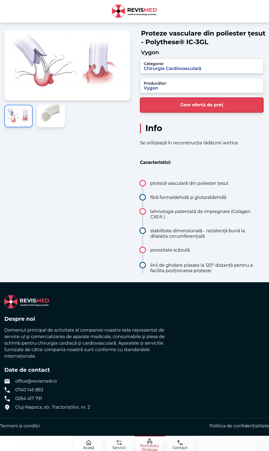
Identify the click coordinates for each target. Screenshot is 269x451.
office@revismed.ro (36, 381)
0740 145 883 (29, 389)
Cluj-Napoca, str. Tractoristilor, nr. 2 (52, 407)
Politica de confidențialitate (239, 425)
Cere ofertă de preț (201, 104)
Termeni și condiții (20, 425)
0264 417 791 (28, 398)
